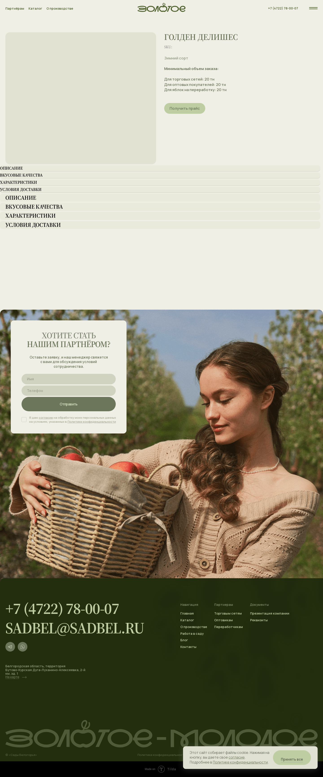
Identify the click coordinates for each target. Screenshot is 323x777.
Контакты (188, 647)
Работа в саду (192, 633)
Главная (187, 613)
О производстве (59, 8)
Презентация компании (269, 613)
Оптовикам (223, 620)
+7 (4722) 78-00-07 (283, 8)
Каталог (35, 8)
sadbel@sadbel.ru (74, 628)
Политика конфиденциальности (161, 755)
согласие (46, 418)
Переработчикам (228, 627)
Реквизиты (259, 620)
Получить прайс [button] (185, 108)
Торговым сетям (228, 613)
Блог (184, 640)
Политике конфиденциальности (92, 422)
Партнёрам (14, 8)
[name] (69, 379)
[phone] (69, 390)
